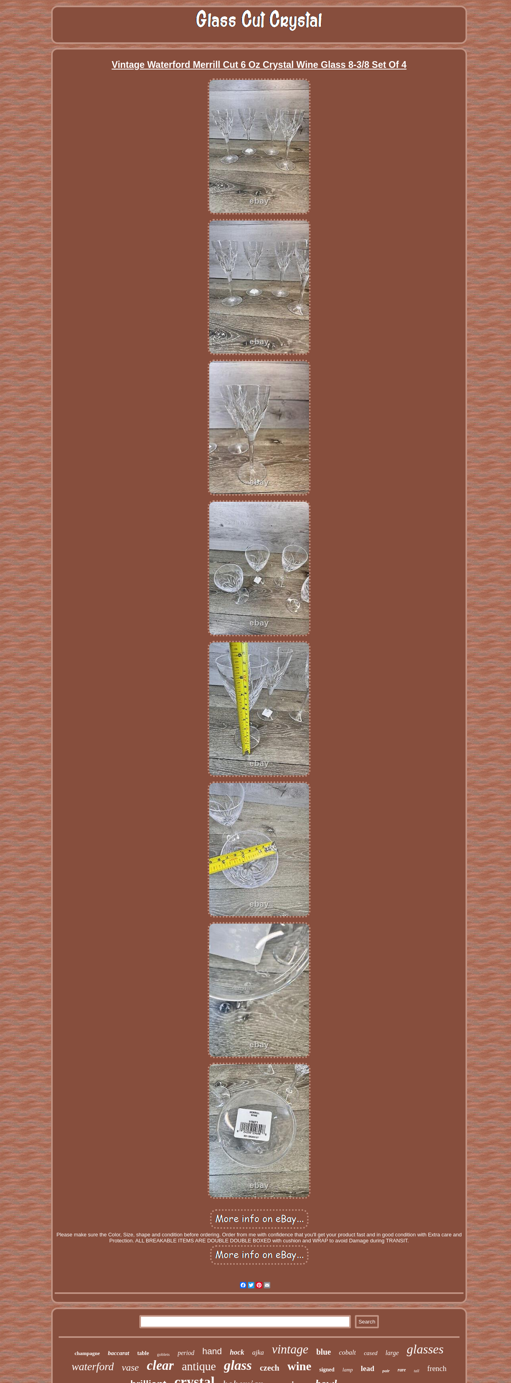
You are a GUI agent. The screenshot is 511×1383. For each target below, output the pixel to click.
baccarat (118, 1353)
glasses (425, 1349)
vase (130, 1367)
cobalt (347, 1352)
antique (199, 1366)
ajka (258, 1352)
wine (299, 1366)
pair (386, 1370)
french (437, 1368)
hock (237, 1352)
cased (370, 1353)
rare (402, 1370)
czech (269, 1368)
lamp (348, 1370)
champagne (87, 1353)
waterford (92, 1367)
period (186, 1352)
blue (323, 1351)
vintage (290, 1349)
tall (416, 1371)
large (392, 1352)
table (143, 1353)
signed (327, 1370)
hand (212, 1351)
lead (367, 1368)
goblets (163, 1354)
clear (160, 1365)
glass (238, 1365)
